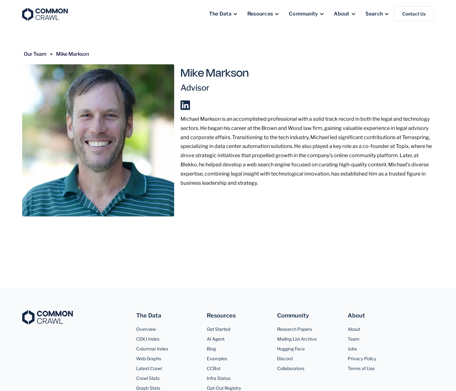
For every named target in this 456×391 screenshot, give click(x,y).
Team (353, 339)
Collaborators (290, 368)
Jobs (352, 348)
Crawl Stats (148, 378)
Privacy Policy (362, 358)
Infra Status (219, 378)
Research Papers (294, 329)
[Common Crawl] (47, 317)
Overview (146, 329)
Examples (217, 358)
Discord (285, 358)
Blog (211, 348)
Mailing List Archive (297, 339)
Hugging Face (291, 348)
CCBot (213, 368)
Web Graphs (148, 358)
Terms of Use (361, 368)
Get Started (218, 329)
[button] (223, 14)
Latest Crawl (149, 368)
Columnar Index (152, 348)
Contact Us (414, 13)
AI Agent (216, 339)
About (354, 329)
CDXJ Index (148, 339)
